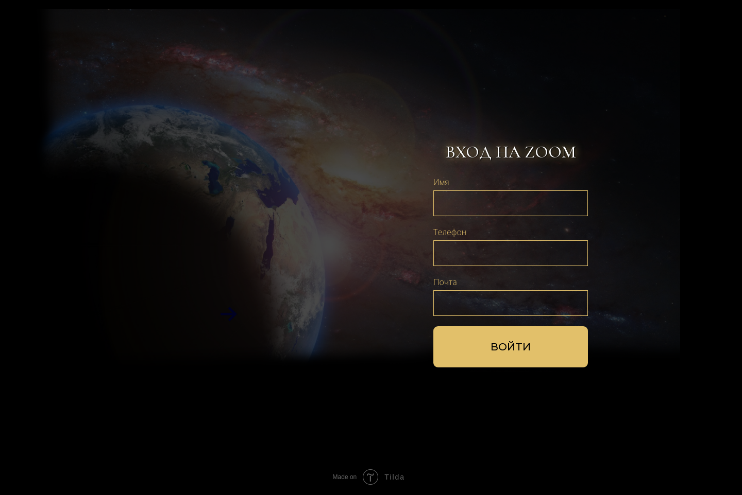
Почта (445, 282)
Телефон (450, 232)
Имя (441, 182)
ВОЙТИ (511, 347)
